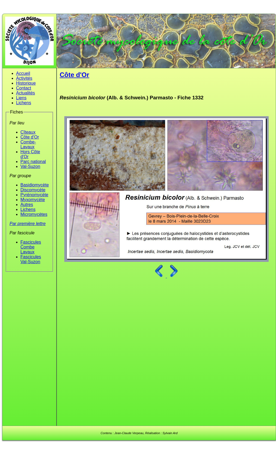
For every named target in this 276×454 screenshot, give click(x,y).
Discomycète (33, 190)
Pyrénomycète (34, 194)
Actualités (25, 93)
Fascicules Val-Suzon (30, 259)
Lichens (23, 102)
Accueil (23, 73)
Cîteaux (27, 132)
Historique (26, 83)
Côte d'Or (29, 137)
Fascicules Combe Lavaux (30, 247)
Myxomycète (32, 199)
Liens (21, 98)
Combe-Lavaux (28, 144)
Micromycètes (33, 214)
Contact (23, 88)
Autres (26, 204)
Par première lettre (28, 223)
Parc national (33, 161)
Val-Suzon (30, 166)
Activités (24, 78)
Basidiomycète (34, 185)
